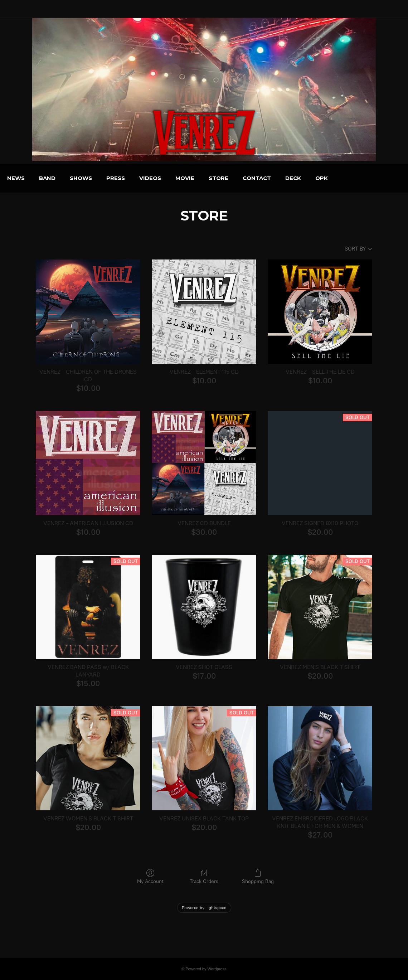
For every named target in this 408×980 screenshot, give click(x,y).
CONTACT (293, 178)
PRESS (152, 178)
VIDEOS (187, 178)
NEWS (52, 178)
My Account (150, 876)
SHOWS (117, 178)
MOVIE (221, 178)
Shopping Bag (258, 876)
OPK (358, 178)
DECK (329, 178)
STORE (255, 178)
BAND (84, 178)
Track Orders (204, 876)
